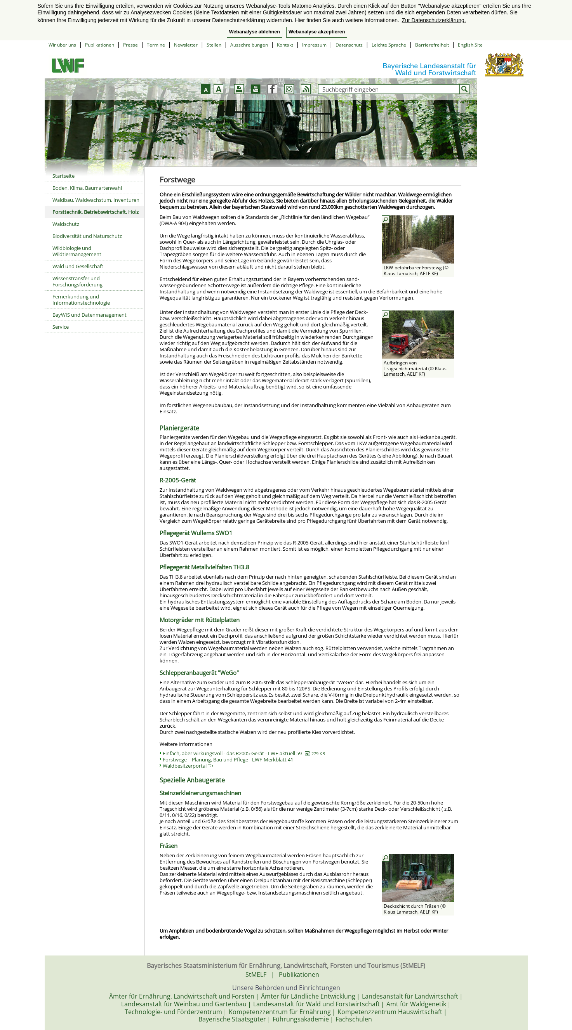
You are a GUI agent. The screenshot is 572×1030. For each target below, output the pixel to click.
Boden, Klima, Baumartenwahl (87, 187)
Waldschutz (65, 223)
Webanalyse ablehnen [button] (254, 32)
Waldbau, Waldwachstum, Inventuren (95, 199)
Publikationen (99, 45)
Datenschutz (349, 45)
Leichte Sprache (389, 45)
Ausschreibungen (249, 45)
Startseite (63, 175)
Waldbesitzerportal (188, 765)
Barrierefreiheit (432, 45)
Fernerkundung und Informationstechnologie (81, 299)
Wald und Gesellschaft (77, 266)
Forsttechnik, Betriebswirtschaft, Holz (95, 211)
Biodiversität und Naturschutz (87, 235)
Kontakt (285, 45)
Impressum (314, 45)
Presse (130, 45)
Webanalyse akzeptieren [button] (317, 32)
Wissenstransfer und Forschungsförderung (77, 281)
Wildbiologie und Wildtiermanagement (76, 251)
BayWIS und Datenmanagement (89, 314)
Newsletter (186, 45)
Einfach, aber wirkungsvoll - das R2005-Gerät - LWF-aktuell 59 (244, 753)
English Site (470, 45)
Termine (156, 45)
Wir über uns (62, 45)
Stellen (214, 45)
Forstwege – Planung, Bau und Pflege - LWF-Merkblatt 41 (228, 759)
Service (60, 326)
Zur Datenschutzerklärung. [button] (434, 20)
